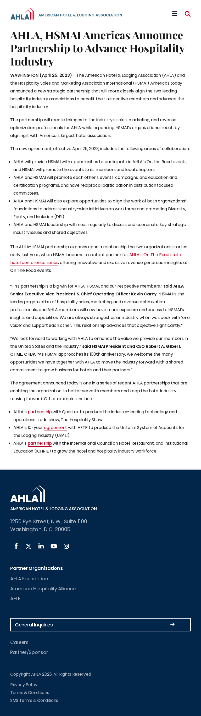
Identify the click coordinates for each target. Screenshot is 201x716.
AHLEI (15, 598)
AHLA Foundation (29, 578)
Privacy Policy (23, 685)
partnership (40, 412)
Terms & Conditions (29, 693)
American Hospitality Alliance (43, 588)
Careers (19, 642)
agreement (55, 428)
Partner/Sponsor (29, 652)
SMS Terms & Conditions (34, 700)
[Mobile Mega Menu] (174, 14)
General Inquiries (95, 624)
